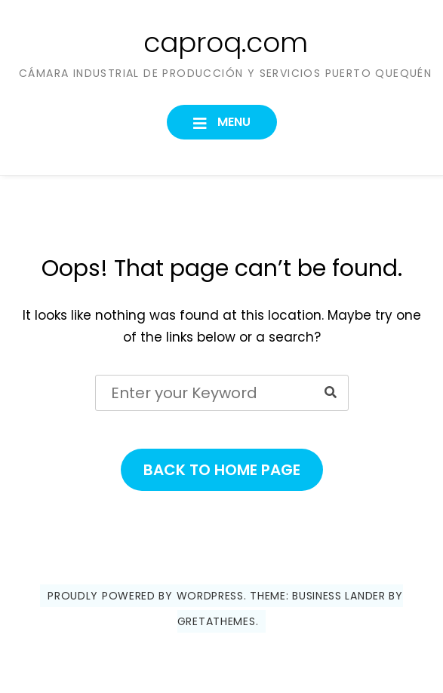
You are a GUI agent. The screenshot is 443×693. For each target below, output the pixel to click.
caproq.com (225, 42)
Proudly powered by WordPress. (147, 595)
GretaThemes (216, 621)
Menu (232, 121)
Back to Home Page (221, 469)
